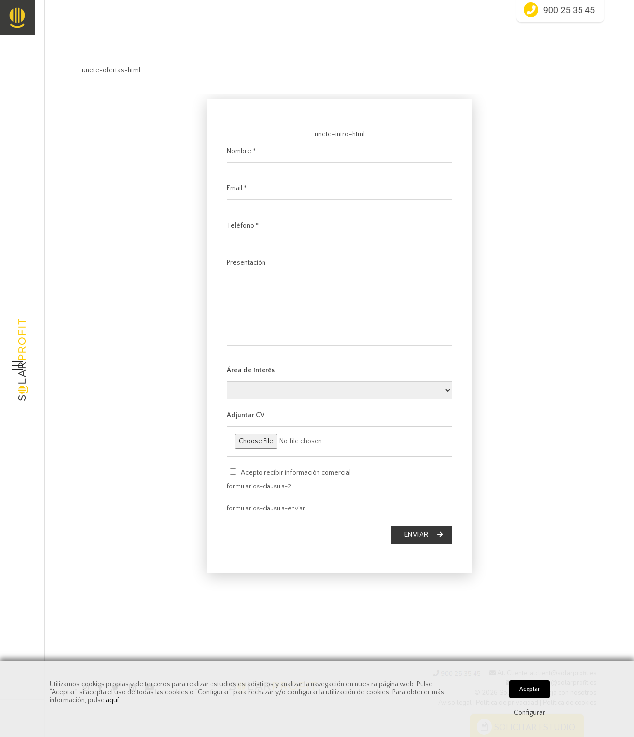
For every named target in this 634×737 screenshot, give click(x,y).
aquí (112, 700)
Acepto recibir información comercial (296, 473)
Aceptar (529, 689)
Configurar (529, 713)
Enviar (423, 534)
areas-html (339, 390)
